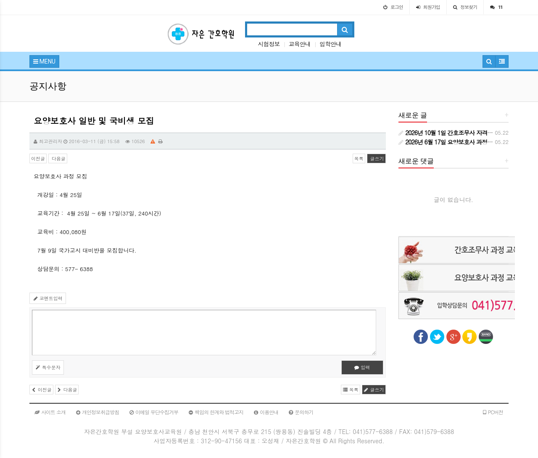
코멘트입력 (48, 298)
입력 (362, 367)
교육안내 (300, 44)
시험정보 (269, 44)
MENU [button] (44, 61)
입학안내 (330, 44)
